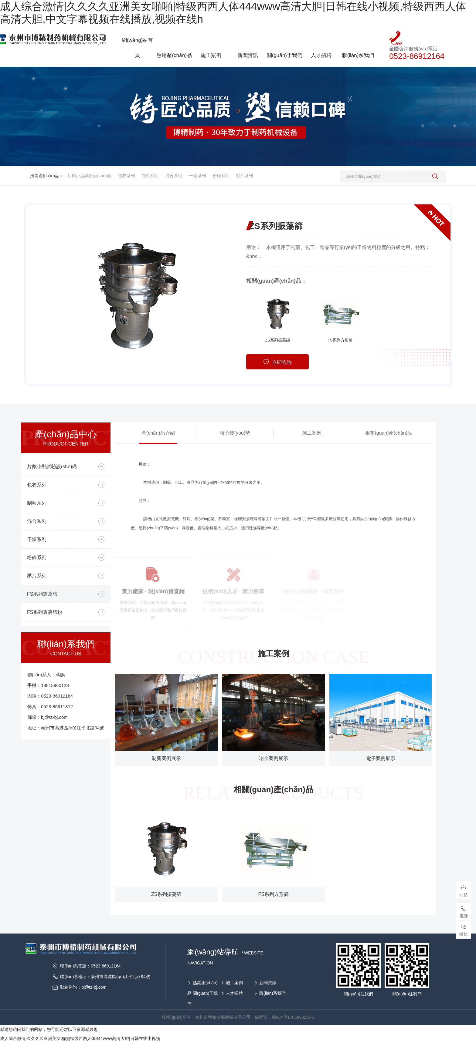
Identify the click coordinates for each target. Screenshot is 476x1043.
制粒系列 (149, 175)
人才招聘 (234, 993)
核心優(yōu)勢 (235, 433)
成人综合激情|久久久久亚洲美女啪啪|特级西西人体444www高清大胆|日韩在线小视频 (80, 1038)
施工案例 (311, 433)
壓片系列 (244, 175)
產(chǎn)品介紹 (158, 433)
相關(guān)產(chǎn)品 (388, 433)
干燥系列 (197, 175)
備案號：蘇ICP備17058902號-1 (284, 1017)
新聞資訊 (267, 982)
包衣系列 (126, 175)
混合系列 (173, 175)
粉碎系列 (220, 175)
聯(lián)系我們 (272, 993)
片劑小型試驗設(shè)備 (89, 175)
